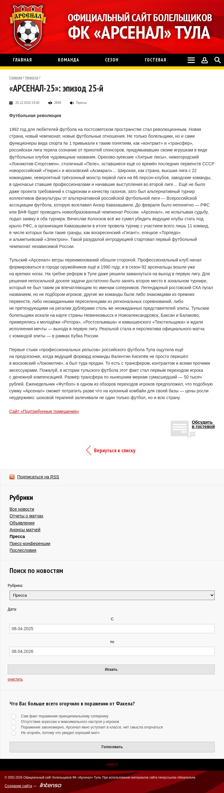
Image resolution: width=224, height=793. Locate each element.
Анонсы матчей (25, 529)
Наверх (112, 764)
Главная (15, 77)
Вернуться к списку (114, 450)
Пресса (17, 536)
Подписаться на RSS (38, 476)
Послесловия (23, 550)
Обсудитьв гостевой (203, 424)
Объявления (22, 522)
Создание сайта (18, 786)
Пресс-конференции (30, 543)
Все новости (22, 509)
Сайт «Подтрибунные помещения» (44, 411)
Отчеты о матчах (26, 515)
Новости (32, 77)
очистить (15, 679)
